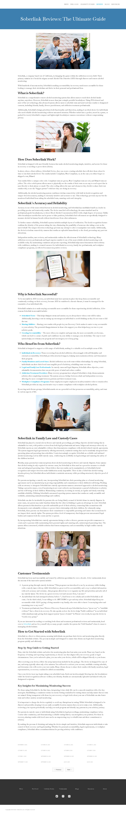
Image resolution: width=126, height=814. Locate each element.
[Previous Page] (57, 770)
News (66, 4)
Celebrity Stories (49, 789)
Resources (115, 4)
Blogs (77, 789)
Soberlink (27, 624)
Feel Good (74, 4)
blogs (107, 4)
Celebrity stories (87, 4)
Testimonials (63, 789)
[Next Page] (69, 770)
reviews (100, 4)
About (105, 789)
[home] (19, 4)
